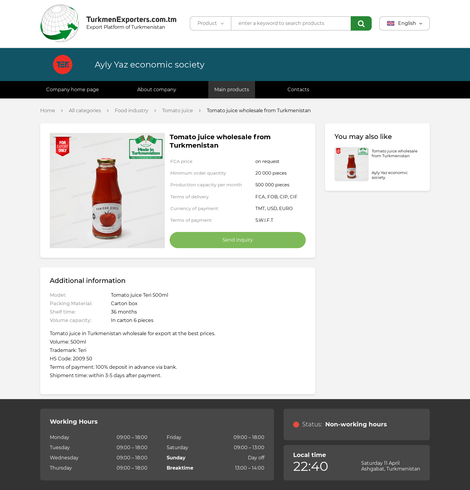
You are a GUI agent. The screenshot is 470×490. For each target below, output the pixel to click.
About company (156, 89)
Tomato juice (177, 110)
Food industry (131, 110)
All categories (85, 110)
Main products (231, 89)
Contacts (298, 89)
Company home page (72, 89)
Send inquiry (237, 240)
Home (47, 110)
